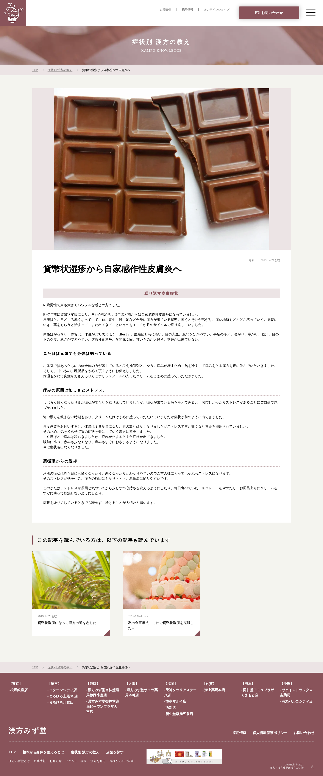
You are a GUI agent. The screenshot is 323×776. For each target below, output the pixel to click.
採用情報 (187, 9)
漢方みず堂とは (19, 761)
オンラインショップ (216, 9)
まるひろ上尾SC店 (63, 696)
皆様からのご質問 (121, 761)
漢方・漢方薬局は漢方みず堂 (287, 767)
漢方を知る (98, 761)
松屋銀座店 (19, 690)
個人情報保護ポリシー (270, 733)
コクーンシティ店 (63, 690)
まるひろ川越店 (61, 702)
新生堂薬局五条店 (179, 714)
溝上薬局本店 (214, 690)
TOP (116, 18)
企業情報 (165, 9)
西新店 (170, 707)
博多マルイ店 (175, 701)
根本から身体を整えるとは (147, 18)
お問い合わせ (272, 13)
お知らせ (56, 761)
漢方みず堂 (28, 730)
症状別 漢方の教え (190, 18)
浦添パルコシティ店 (297, 701)
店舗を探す (220, 18)
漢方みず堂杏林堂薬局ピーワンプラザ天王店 (102, 707)
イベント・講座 (76, 761)
